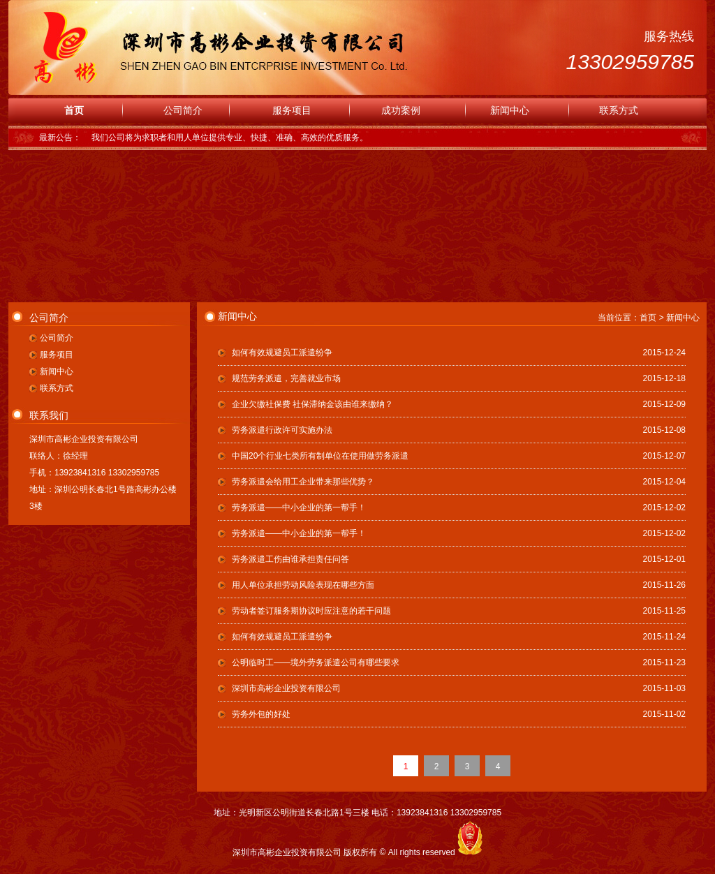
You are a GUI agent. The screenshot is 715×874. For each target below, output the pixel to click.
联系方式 (618, 110)
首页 (74, 110)
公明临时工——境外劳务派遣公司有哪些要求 (315, 662)
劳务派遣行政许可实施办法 (282, 430)
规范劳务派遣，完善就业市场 (286, 378)
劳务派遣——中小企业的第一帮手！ (299, 507)
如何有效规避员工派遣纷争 (282, 352)
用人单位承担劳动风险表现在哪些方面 (303, 585)
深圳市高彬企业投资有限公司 (286, 688)
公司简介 (182, 110)
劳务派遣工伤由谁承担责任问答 (290, 559)
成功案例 (400, 110)
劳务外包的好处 (261, 714)
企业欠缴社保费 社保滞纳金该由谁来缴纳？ (312, 404)
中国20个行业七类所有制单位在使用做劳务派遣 (320, 456)
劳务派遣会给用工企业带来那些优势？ (303, 482)
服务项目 (291, 110)
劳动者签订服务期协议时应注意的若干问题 (311, 611)
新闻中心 (509, 110)
